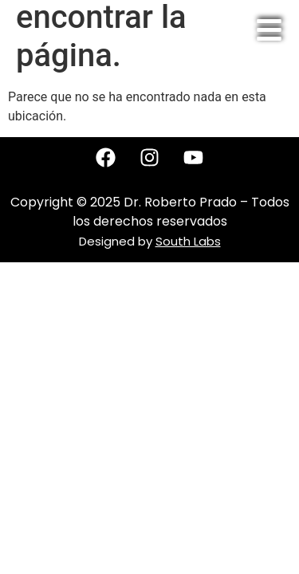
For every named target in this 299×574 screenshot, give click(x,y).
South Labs (188, 241)
